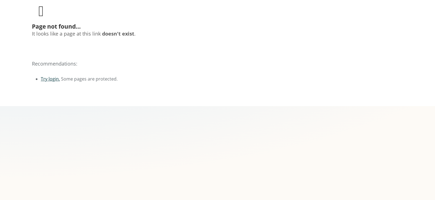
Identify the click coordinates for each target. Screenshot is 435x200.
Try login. (50, 79)
